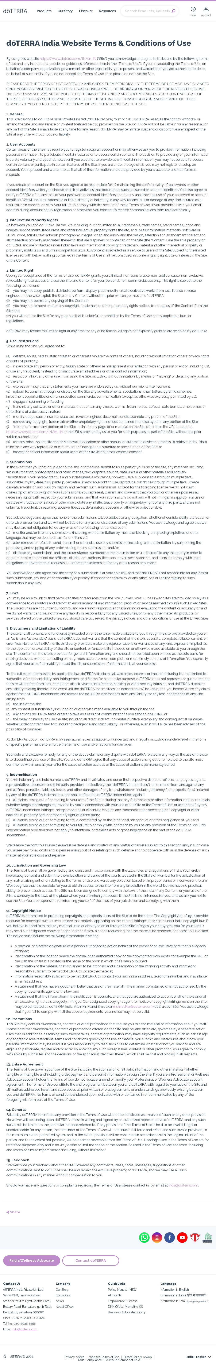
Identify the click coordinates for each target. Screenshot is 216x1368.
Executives (63, 1295)
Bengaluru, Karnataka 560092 (23, 1312)
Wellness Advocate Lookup (127, 1312)
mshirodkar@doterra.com (133, 1007)
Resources (107, 11)
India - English (196, 1356)
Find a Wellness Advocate (31, 1261)
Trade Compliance (89, 1360)
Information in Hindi (183, 1295)
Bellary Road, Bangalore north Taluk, (27, 1306)
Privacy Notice (75, 1357)
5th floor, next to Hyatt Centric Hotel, (27, 1301)
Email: (7, 1329)
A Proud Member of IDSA (123, 1360)
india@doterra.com (183, 1185)
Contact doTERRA (91, 1261)
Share (13, 1212)
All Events (115, 1295)
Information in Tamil (184, 1301)
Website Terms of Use (104, 1357)
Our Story (65, 11)
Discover (86, 11)
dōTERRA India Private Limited (23, 1289)
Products (44, 11)
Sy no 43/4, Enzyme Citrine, (21, 1295)
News (60, 1301)
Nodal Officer (65, 1306)
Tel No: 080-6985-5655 (19, 1323)
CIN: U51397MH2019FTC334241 (24, 1318)
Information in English (175, 1289)
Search (173, 11)
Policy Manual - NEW (122, 1289)
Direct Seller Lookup (138, 1357)
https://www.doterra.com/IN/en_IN (68, 59)
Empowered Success (123, 1301)
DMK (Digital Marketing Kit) (125, 1306)
